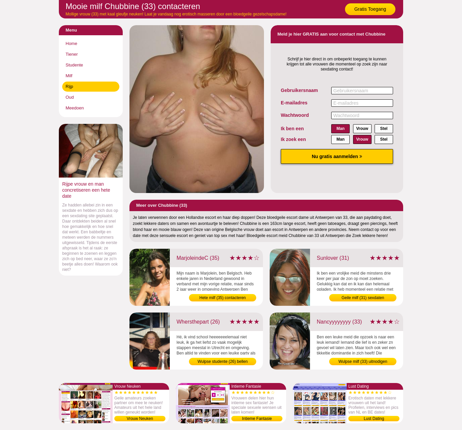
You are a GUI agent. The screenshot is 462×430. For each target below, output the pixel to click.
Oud (70, 97)
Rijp (69, 86)
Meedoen (75, 107)
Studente (74, 64)
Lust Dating (374, 418)
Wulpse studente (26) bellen (222, 361)
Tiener (72, 54)
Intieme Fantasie (257, 418)
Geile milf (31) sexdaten (363, 297)
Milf (69, 75)
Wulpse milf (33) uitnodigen (362, 361)
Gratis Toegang (370, 9)
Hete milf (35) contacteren (222, 297)
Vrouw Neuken (140, 418)
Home (71, 43)
